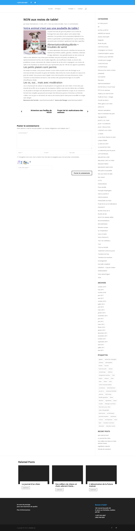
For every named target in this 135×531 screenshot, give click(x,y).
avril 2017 (101, 298)
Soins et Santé (102, 234)
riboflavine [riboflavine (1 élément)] (113, 416)
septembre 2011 (103, 342)
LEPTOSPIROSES (103, 154)
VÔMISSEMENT (102, 271)
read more (26, 488)
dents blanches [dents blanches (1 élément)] (111, 388)
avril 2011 (101, 350)
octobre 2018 (102, 292)
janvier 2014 (101, 313)
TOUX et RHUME (103, 247)
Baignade (101, 40)
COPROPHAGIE (102, 67)
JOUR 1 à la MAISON (104, 124)
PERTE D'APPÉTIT (103, 194)
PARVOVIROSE (102, 184)
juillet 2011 (101, 347)
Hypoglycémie (102, 117)
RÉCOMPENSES (102, 224)
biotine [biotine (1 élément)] (100, 365)
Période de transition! (104, 449)
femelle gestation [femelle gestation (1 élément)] (103, 397)
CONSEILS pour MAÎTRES (105, 57)
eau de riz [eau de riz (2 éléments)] (101, 391)
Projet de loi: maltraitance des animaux (70, 111)
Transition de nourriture (105, 257)
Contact (82, 9)
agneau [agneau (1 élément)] (101, 359)
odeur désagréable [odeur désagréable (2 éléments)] (104, 410)
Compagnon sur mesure (105, 50)
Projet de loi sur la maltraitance (107, 204)
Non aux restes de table (56, 24)
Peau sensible (102, 187)
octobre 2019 (102, 287)
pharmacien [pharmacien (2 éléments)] (102, 413)
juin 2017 (100, 295)
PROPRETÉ (101, 207)
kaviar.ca (32, 528)
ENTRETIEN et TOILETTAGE (106, 87)
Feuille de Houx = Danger (105, 97)
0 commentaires (73, 24)
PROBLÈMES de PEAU (104, 200)
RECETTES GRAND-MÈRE (105, 217)
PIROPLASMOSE (103, 197)
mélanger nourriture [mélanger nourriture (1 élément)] (110, 404)
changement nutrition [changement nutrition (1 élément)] (104, 375)
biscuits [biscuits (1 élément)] (107, 365)
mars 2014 (101, 310)
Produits (73, 9)
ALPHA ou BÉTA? (103, 30)
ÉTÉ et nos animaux (104, 90)
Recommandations (103, 220)
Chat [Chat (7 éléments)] (113, 375)
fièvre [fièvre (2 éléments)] (111, 397)
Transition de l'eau (103, 254)
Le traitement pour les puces (106, 150)
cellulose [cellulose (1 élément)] (110, 372)
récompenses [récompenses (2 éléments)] (108, 419)
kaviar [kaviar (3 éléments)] (115, 400)
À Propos (55, 9)
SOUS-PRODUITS (103, 237)
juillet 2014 (101, 304)
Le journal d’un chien (104, 438)
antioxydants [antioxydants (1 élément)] (108, 362)
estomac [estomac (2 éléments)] (101, 394)
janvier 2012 (101, 330)
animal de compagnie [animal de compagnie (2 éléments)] (110, 359)
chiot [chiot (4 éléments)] (110, 381)
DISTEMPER (101, 77)
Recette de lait (102, 214)
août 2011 (101, 344)
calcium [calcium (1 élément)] (110, 369)
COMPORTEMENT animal (106, 53)
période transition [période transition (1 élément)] (103, 416)
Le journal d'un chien (104, 147)
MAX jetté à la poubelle (105, 170)
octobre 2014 (102, 301)
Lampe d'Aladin (102, 140)
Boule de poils (102, 43)
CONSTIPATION (103, 63)
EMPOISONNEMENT (104, 83)
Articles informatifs (103, 37)
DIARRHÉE (101, 73)
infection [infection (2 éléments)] (101, 400)
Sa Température (103, 231)
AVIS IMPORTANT (103, 435)
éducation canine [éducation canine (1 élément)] (110, 426)
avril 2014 (101, 307)
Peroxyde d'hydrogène (104, 190)
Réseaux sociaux (103, 227)
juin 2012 (100, 321)
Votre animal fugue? (104, 274)
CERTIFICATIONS (103, 47)
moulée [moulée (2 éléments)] (101, 404)
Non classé (101, 177)
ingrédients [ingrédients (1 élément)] (108, 400)
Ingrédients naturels (104, 446)
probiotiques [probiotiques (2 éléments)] (110, 413)
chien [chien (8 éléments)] (100, 381)
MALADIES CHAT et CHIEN (106, 160)
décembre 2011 (102, 333)
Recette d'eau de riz (104, 211)
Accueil (48, 9)
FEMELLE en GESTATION (105, 93)
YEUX (99, 277)
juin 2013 (100, 318)
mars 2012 (101, 324)
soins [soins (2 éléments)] (115, 419)
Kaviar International (32, 24)
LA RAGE (100, 134)
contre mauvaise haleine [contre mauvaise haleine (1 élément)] (105, 384)
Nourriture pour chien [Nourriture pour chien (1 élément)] (104, 407)
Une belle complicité (104, 264)
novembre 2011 (102, 336)
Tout (65, 24)
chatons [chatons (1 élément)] (106, 378)
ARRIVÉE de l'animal (104, 33)
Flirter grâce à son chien (105, 104)
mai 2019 (101, 290)
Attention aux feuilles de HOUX (41, 111)
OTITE (100, 180)
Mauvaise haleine (103, 164)
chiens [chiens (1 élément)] (105, 381)
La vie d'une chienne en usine (107, 137)
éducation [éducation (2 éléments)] (101, 426)
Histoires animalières (104, 110)
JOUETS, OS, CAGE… (104, 120)
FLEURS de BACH (103, 100)
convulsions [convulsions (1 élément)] (102, 388)
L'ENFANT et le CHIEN (104, 130)
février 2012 (101, 327)
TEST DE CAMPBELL (104, 241)
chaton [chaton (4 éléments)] (100, 378)
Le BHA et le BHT (103, 144)
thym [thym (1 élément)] (100, 423)
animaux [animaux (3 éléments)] (101, 362)
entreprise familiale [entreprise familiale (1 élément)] (111, 391)
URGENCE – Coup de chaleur (106, 267)
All (98, 27)
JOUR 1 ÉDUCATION (104, 127)
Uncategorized (102, 261)
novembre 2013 (102, 316)
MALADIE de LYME (103, 157)
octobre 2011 (102, 339)
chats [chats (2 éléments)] (112, 378)
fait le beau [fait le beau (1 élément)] (108, 394)
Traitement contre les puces (106, 251)
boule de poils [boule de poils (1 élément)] (102, 369)
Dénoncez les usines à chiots (107, 70)
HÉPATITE (101, 107)
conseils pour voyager (104, 60)
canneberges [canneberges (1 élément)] (102, 372)
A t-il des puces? (103, 23)
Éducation (101, 80)
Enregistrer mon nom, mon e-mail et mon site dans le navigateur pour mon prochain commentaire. (49, 157)
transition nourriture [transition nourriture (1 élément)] (108, 423)
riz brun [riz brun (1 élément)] (101, 419)
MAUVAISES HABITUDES (105, 167)
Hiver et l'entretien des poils (106, 114)
